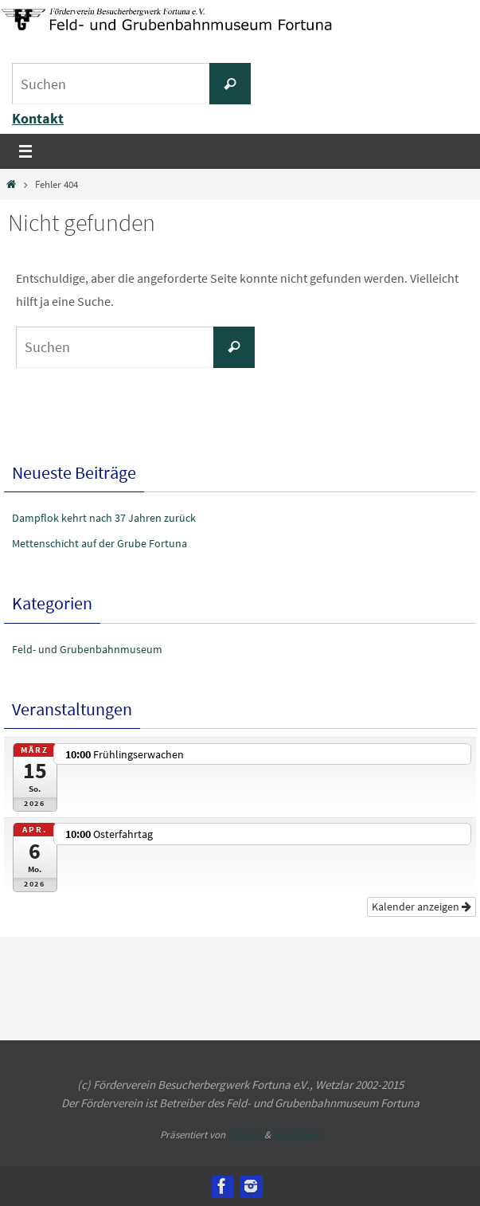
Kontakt (38, 118)
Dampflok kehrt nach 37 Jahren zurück (104, 518)
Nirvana (245, 1134)
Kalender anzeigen (421, 906)
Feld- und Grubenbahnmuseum (87, 649)
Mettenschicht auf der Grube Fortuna (99, 543)
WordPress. (297, 1134)
